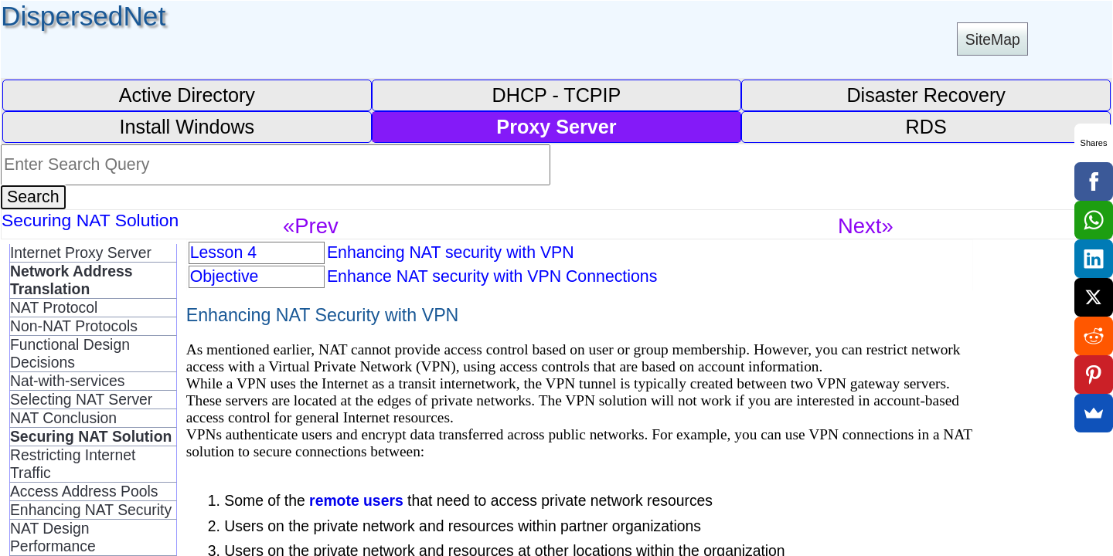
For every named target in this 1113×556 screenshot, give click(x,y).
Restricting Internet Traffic (72, 463)
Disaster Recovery (926, 95)
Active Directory (187, 95)
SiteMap (992, 39)
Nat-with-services (67, 380)
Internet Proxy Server (80, 252)
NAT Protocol (53, 307)
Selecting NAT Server (81, 399)
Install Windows (186, 126)
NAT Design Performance (53, 537)
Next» (865, 226)
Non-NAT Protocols (74, 325)
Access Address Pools (84, 491)
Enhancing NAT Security (91, 509)
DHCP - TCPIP (556, 95)
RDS (926, 126)
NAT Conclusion (63, 417)
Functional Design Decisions (70, 353)
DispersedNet (83, 16)
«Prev (311, 226)
